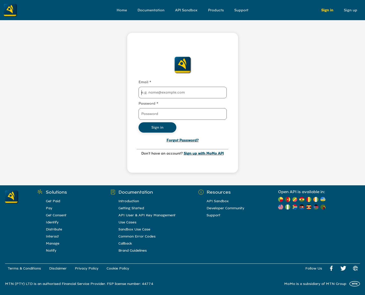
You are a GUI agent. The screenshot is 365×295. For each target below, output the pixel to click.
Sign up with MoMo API (204, 153)
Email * (145, 82)
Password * (148, 103)
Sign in (327, 10)
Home (122, 10)
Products (216, 10)
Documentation (151, 10)
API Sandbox (186, 10)
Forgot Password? (182, 140)
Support (241, 10)
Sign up (350, 10)
